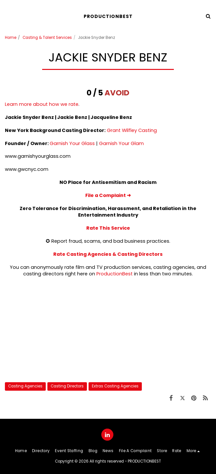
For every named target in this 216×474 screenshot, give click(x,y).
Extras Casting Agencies (115, 386)
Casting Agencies (25, 386)
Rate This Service (108, 228)
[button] (7, 16)
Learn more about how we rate (41, 104)
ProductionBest (114, 273)
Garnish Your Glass (72, 143)
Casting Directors (67, 386)
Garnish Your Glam (121, 143)
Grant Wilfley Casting (132, 130)
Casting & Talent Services (47, 37)
